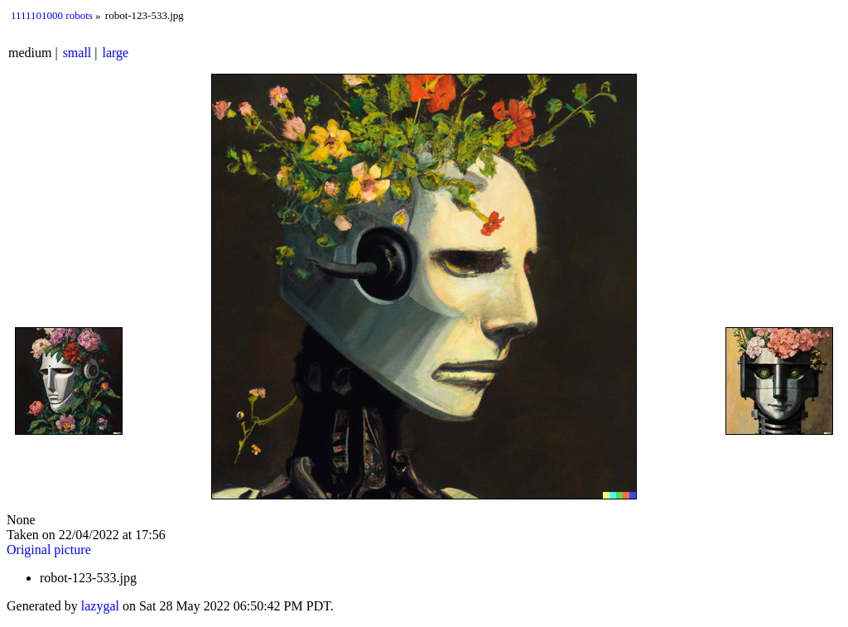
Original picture (49, 550)
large (116, 53)
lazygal (100, 606)
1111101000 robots (52, 15)
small (77, 53)
